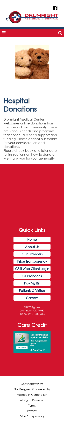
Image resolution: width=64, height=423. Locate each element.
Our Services (32, 276)
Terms (32, 405)
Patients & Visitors (32, 290)
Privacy (32, 411)
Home (32, 239)
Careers (32, 298)
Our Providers (32, 254)
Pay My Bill (32, 283)
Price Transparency (32, 261)
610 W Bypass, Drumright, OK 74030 (32, 308)
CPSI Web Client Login (32, 269)
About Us (32, 247)
